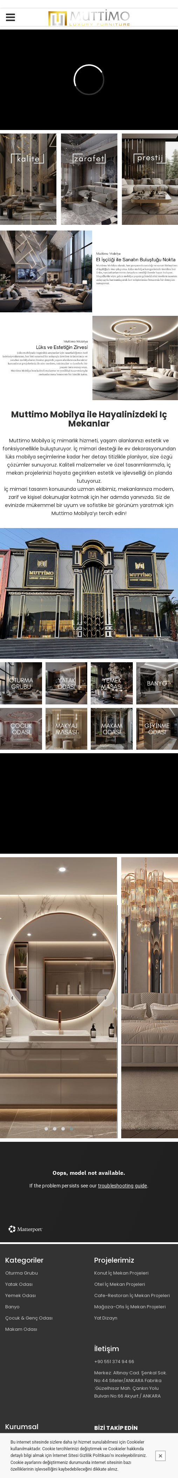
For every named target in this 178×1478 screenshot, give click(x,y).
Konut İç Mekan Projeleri (121, 1273)
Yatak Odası (19, 1284)
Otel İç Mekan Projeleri (119, 1284)
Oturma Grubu (21, 1273)
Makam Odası (21, 1329)
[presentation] (12, 998)
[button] (46, 1128)
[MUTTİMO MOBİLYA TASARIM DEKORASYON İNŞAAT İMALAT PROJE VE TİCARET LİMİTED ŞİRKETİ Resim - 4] (157, 683)
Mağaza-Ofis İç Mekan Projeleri (130, 1306)
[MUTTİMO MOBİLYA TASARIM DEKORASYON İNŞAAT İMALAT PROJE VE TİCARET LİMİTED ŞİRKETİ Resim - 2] (67, 683)
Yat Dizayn (105, 1318)
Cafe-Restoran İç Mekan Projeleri (132, 1295)
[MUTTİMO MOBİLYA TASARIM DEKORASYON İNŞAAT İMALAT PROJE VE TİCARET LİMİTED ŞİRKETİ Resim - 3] (112, 683)
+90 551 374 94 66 (114, 1361)
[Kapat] (160, 1456)
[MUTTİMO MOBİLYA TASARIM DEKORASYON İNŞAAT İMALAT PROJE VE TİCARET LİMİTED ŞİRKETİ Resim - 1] (89, 179)
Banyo (12, 1306)
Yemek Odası (20, 1295)
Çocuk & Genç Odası (29, 1318)
